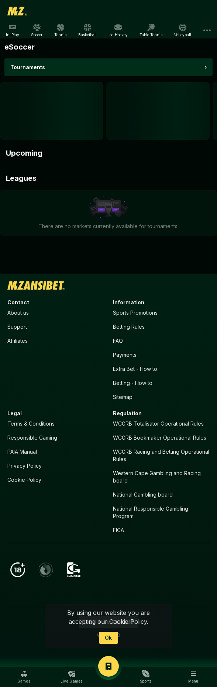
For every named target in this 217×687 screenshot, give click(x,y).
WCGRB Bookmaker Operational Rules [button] (159, 437)
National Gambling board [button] (143, 494)
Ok (108, 637)
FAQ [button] (118, 341)
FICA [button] (118, 530)
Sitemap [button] (122, 397)
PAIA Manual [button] (22, 452)
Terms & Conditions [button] (31, 423)
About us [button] (18, 312)
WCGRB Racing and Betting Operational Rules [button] (161, 455)
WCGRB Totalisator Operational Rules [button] (158, 423)
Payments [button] (125, 355)
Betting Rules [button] (129, 327)
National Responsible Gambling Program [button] (150, 512)
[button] (24, 676)
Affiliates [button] (17, 341)
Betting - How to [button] (132, 383)
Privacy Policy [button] (24, 466)
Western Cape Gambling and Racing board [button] (157, 477)
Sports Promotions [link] (135, 312)
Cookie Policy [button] (24, 480)
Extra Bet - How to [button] (135, 369)
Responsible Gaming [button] (32, 437)
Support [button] (17, 327)
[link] (17, 11)
